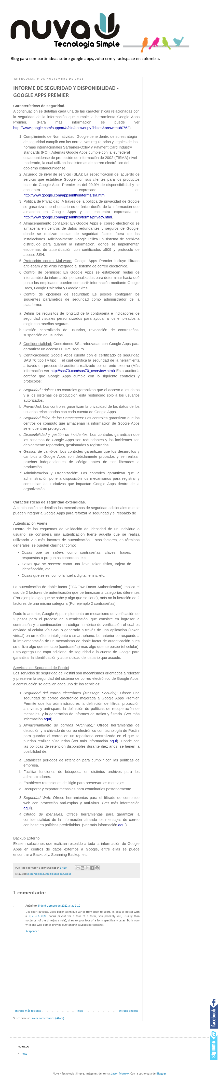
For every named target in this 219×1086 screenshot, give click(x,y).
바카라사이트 (38, 916)
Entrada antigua (128, 1011)
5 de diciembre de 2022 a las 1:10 (59, 905)
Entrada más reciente (28, 1011)
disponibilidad (35, 874)
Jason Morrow (120, 1073)
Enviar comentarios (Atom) (47, 1018)
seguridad (65, 874)
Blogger (161, 1073)
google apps (52, 874)
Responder (32, 931)
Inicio (80, 1011)
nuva (25, 1053)
